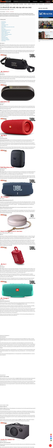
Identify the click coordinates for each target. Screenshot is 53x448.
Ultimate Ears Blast (5, 37)
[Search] (29, 1)
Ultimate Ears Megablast (5, 39)
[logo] (5, 1)
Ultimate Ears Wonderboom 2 (6, 30)
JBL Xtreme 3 (4, 21)
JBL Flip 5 (3, 23)
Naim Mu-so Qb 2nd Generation (7, 34)
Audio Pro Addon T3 (5, 35)
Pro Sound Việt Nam (2, 11)
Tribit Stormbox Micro (5, 24)
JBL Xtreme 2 (4, 36)
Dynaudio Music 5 (4, 31)
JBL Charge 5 (4, 25)
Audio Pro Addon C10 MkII (6, 32)
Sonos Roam (4, 40)
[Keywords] (20, 1)
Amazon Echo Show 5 (5, 38)
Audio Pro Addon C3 (5, 33)
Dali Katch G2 (4, 22)
